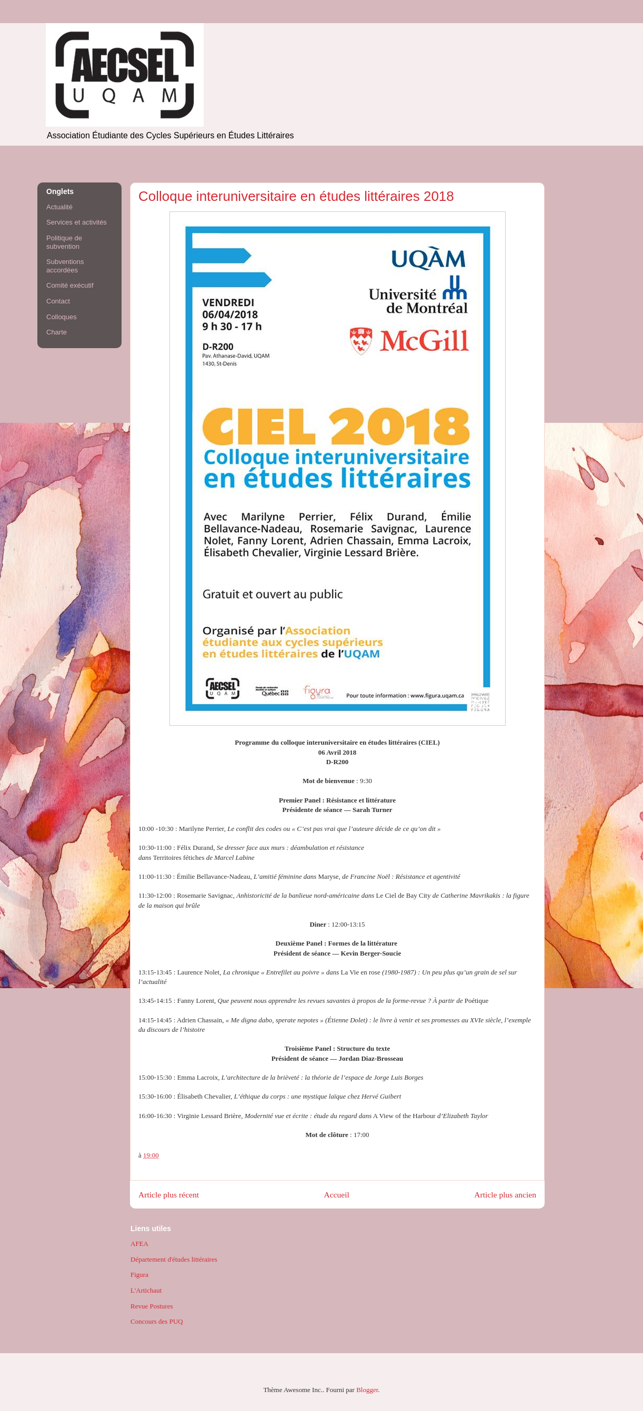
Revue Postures (151, 1306)
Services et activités (76, 222)
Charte (56, 332)
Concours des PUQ (156, 1321)
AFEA (139, 1243)
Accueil (336, 1194)
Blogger (367, 1390)
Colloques (61, 317)
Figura (139, 1274)
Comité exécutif (70, 285)
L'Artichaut (146, 1290)
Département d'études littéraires (173, 1259)
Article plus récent (168, 1194)
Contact (58, 301)
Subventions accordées (65, 266)
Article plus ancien (505, 1194)
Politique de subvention (64, 242)
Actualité (59, 207)
